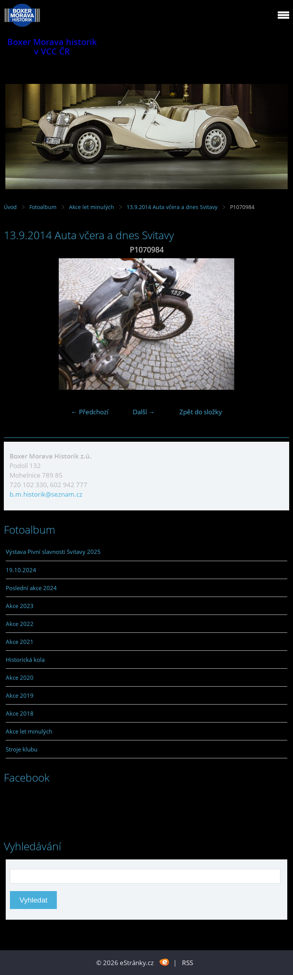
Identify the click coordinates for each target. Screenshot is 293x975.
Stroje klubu (21, 749)
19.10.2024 (21, 570)
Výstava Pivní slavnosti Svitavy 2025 (53, 551)
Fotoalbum (42, 207)
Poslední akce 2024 (31, 588)
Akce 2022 (20, 623)
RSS (187, 962)
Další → (144, 411)
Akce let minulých (91, 207)
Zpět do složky (200, 411)
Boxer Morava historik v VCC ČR (52, 46)
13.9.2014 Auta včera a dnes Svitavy (173, 207)
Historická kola (25, 659)
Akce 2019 (20, 695)
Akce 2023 (20, 606)
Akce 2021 (20, 641)
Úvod (10, 207)
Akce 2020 (20, 677)
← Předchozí (89, 411)
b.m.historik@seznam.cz (46, 494)
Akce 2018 (20, 713)
